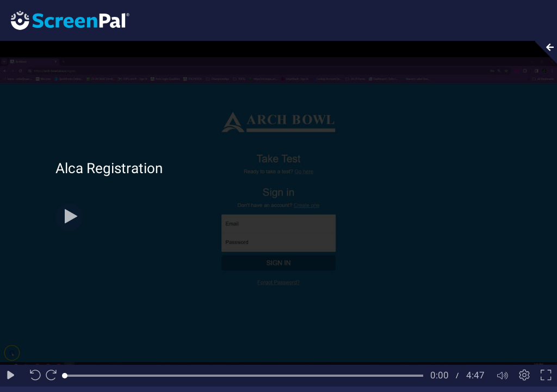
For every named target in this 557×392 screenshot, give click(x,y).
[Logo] (64, 20)
